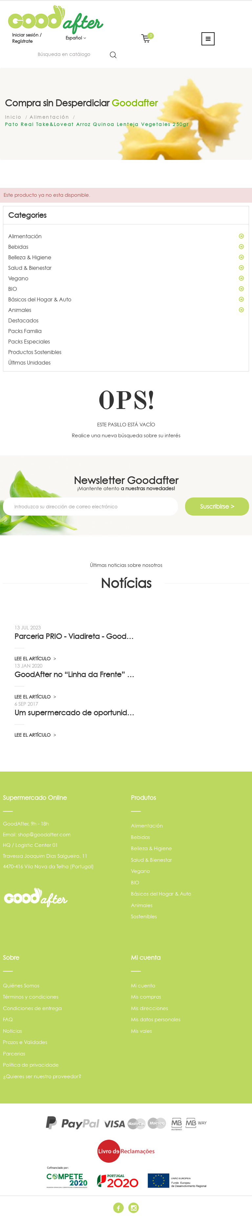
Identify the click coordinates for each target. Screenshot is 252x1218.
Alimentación (126, 236)
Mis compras (146, 997)
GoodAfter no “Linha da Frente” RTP (75, 674)
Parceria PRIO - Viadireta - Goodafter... (75, 636)
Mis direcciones (149, 1008)
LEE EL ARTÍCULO (35, 658)
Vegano (126, 278)
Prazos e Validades (25, 1042)
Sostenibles (144, 916)
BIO (126, 289)
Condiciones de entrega (32, 1008)
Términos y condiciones (30, 997)
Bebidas (126, 246)
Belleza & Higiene (126, 257)
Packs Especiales (29, 341)
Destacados (23, 320)
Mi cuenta (143, 985)
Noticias (12, 1031)
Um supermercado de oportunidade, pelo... (75, 712)
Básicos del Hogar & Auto (126, 299)
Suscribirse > (217, 506)
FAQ (8, 1019)
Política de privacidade (31, 1065)
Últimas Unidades (29, 362)
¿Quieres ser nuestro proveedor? (42, 1076)
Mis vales (141, 1031)
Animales (126, 310)
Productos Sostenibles (34, 352)
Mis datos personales (155, 1019)
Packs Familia (25, 331)
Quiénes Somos (21, 985)
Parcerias (14, 1054)
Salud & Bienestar (126, 268)
